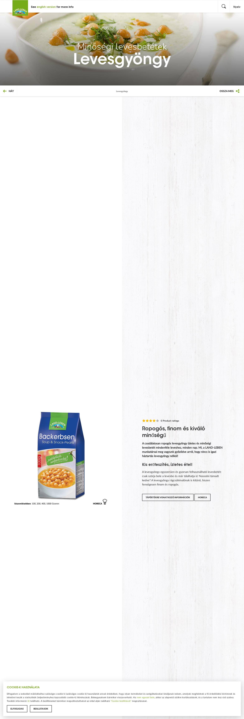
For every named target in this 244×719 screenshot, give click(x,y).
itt (28, 701)
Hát (8, 91)
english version (46, 7)
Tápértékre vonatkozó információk (168, 497)
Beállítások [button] (40, 709)
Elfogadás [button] (17, 709)
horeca (202, 497)
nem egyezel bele (145, 697)
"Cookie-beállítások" (121, 701)
